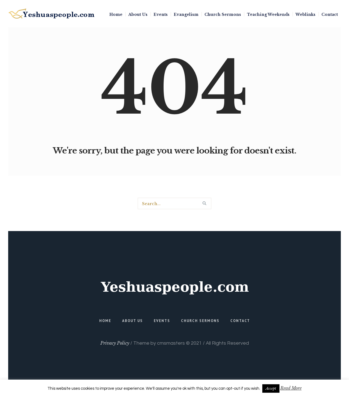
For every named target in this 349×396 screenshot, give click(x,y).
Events (162, 320)
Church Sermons (200, 320)
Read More (291, 388)
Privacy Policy (114, 343)
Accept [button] (271, 388)
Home (105, 320)
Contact (240, 320)
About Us (132, 320)
